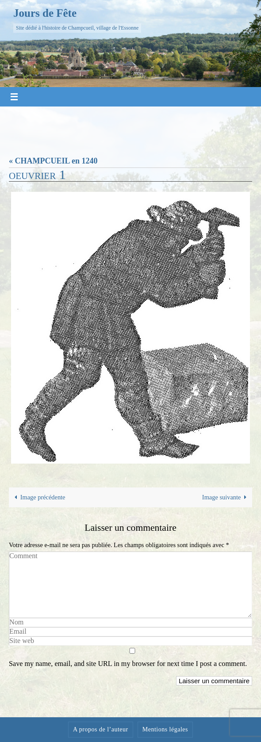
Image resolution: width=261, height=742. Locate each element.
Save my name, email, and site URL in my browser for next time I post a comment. (128, 664)
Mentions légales (165, 729)
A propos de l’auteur (100, 729)
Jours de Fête (45, 13)
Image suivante (226, 497)
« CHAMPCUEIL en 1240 (53, 160)
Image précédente (38, 497)
